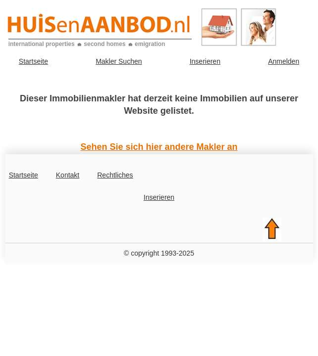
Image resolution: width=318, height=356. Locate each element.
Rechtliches (115, 175)
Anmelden (283, 61)
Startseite (33, 61)
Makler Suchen (119, 61)
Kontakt (67, 175)
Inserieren (205, 61)
